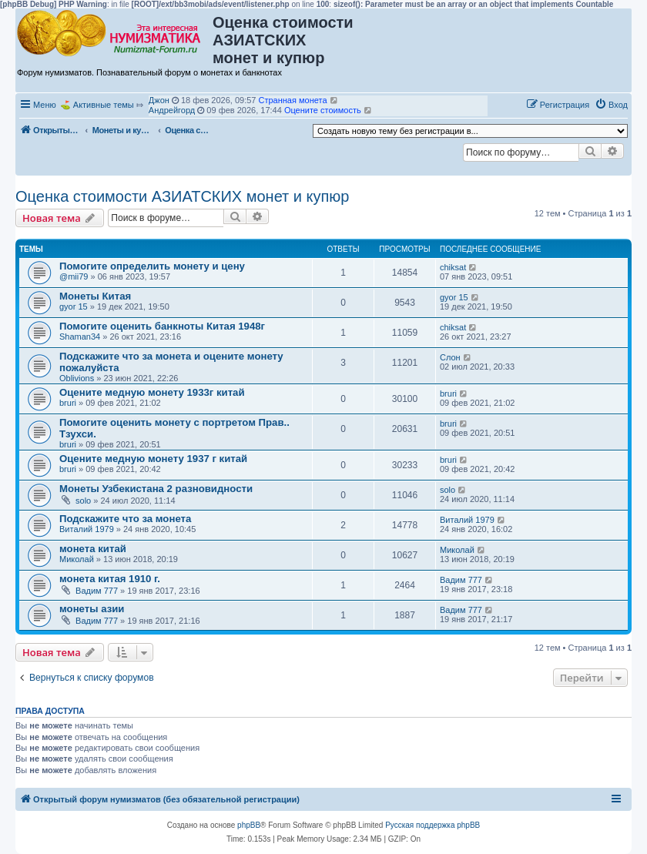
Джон (159, 100)
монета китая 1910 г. (109, 578)
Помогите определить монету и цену (152, 266)
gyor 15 (73, 306)
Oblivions (76, 378)
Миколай (76, 559)
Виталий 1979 (86, 529)
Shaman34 (79, 336)
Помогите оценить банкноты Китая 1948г (162, 326)
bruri (67, 402)
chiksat (453, 267)
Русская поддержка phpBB (432, 825)
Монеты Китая (95, 296)
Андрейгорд (172, 110)
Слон (450, 357)
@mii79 (73, 276)
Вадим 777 (96, 590)
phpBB (248, 825)
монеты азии (91, 609)
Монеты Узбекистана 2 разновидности (156, 488)
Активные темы (103, 104)
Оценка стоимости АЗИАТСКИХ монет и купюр (182, 196)
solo (83, 500)
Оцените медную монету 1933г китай (152, 392)
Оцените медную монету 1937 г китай (153, 458)
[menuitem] (611, 104)
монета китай (92, 548)
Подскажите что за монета (125, 518)
